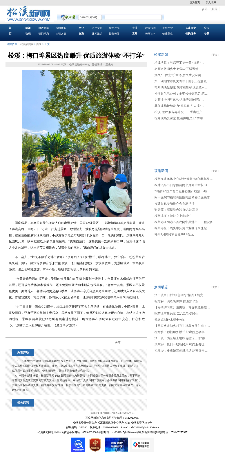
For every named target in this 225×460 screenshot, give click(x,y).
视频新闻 (61, 27)
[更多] (215, 54)
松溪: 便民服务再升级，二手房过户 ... (179, 112)
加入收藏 (211, 2)
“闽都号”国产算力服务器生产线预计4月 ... (182, 191)
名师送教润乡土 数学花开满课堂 (176, 69)
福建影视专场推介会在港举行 (174, 203)
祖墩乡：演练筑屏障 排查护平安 (176, 301)
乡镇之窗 (61, 33)
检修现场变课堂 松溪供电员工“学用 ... (180, 118)
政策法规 (150, 27)
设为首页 (194, 2)
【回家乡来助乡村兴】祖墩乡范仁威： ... (182, 326)
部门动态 (43, 33)
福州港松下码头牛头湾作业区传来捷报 (180, 228)
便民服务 (190, 33)
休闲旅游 (97, 33)
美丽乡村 (150, 33)
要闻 (39, 44)
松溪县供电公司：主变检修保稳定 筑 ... (181, 93)
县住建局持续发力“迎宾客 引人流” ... (179, 106)
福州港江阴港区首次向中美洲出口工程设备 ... (185, 222)
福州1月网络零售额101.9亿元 (174, 234)
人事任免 (190, 27)
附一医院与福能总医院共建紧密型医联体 (182, 197)
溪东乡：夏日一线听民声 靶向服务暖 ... (181, 344)
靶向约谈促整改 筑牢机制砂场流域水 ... (181, 87)
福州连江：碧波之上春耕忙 (172, 216)
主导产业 (167, 27)
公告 (206, 27)
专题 (206, 33)
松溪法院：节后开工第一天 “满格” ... (179, 62)
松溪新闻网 (27, 44)
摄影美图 (114, 33)
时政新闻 (43, 27)
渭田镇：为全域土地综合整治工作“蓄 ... (181, 338)
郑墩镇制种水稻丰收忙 (169, 319)
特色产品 (114, 27)
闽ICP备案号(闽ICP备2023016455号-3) (112, 412)
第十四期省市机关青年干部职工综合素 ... (182, 81)
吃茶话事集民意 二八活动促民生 (176, 313)
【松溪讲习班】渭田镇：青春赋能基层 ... (182, 307)
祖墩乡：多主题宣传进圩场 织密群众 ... (181, 350)
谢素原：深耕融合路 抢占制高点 (176, 209)
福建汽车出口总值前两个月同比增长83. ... (182, 185)
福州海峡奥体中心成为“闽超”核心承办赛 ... (183, 179)
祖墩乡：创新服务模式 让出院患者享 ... (181, 332)
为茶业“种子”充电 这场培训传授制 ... (179, 99)
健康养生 (167, 33)
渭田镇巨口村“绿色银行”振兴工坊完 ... (180, 295)
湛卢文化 (97, 27)
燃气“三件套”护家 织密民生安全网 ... (179, 75)
